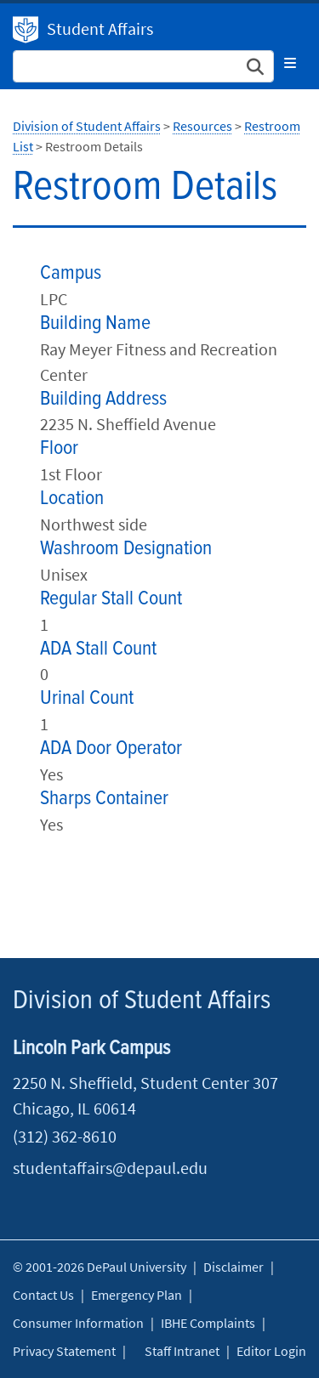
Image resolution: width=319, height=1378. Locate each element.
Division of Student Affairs (25, 29)
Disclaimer (233, 1266)
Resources (202, 125)
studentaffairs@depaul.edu (110, 1167)
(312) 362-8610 (65, 1136)
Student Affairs (100, 28)
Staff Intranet (182, 1350)
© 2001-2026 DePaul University (99, 1266)
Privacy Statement (64, 1350)
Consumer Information (78, 1322)
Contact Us (43, 1294)
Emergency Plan (136, 1294)
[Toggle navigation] (290, 63)
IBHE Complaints (208, 1322)
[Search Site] (143, 66)
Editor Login (271, 1350)
